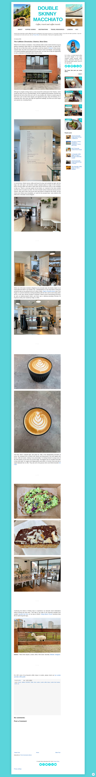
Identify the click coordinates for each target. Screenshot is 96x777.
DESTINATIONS (43, 29)
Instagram (57, 654)
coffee (32, 682)
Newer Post (17, 752)
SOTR (16, 683)
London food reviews (55, 682)
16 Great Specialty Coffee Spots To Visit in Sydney (76, 162)
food (35, 682)
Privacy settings (17, 768)
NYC (77, 29)
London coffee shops (45, 682)
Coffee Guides (30, 29)
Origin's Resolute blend (49, 291)
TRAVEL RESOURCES (57, 29)
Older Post (57, 752)
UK (18, 683)
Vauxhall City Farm (23, 614)
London (70, 29)
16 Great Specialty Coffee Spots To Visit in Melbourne (76, 137)
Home (37, 752)
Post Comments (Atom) (26, 755)
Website (52, 654)
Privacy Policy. (56, 761)
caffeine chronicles (26, 682)
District (51, 48)
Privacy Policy (36, 34)
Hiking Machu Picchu (46, 614)
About (20, 29)
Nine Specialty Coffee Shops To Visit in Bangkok (77, 168)
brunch (19, 682)
